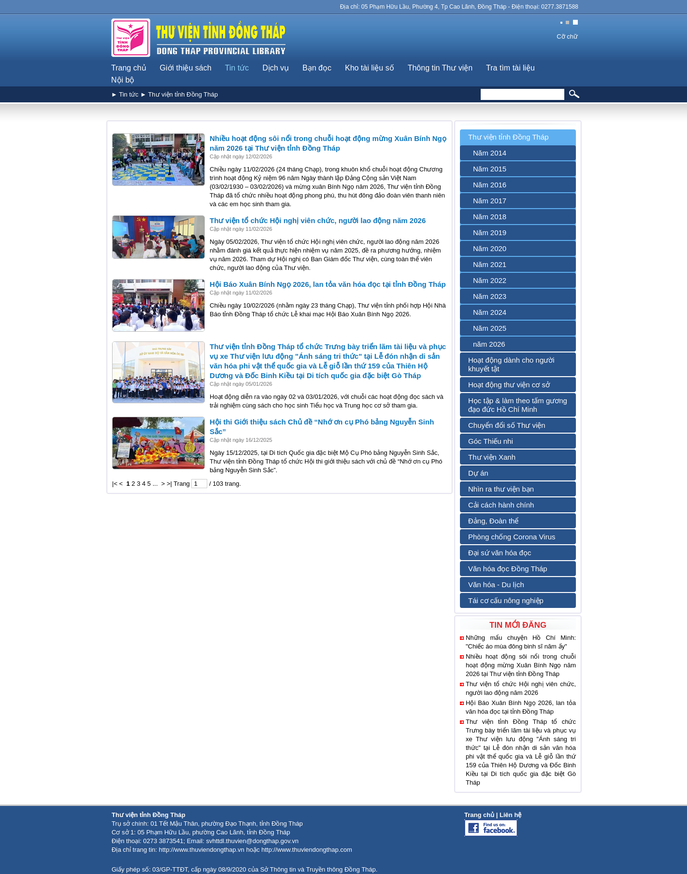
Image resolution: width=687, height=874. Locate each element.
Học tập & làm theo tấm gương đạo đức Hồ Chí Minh (517, 404)
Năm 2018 (489, 216)
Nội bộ (122, 80)
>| (169, 483)
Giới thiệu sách (186, 68)
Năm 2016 (489, 185)
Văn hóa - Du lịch (496, 584)
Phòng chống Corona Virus (512, 537)
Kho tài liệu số (369, 68)
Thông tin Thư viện (440, 68)
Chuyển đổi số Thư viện (506, 425)
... (155, 483)
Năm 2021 (489, 264)
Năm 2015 (489, 169)
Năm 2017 (489, 201)
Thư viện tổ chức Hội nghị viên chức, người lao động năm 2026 (318, 220)
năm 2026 (489, 344)
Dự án (478, 473)
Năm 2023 (489, 296)
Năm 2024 (489, 312)
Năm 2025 (489, 328)
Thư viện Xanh (491, 457)
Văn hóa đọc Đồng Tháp (507, 568)
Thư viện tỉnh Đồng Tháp (508, 137)
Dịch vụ (275, 68)
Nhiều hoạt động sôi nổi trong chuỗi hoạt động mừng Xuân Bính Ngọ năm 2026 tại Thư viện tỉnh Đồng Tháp (521, 665)
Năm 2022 (489, 280)
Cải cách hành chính (501, 505)
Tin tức (237, 68)
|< (114, 483)
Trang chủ (128, 68)
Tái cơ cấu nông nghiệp (506, 600)
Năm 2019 (489, 232)
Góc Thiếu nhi (490, 441)
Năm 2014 (489, 153)
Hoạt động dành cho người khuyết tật (511, 364)
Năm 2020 (489, 248)
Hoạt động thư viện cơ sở (509, 385)
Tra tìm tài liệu (510, 68)
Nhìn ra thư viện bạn (501, 489)
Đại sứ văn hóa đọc (499, 553)
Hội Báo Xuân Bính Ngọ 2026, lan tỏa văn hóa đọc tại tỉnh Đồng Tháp (328, 284)
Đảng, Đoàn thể (493, 521)
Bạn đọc (316, 68)
